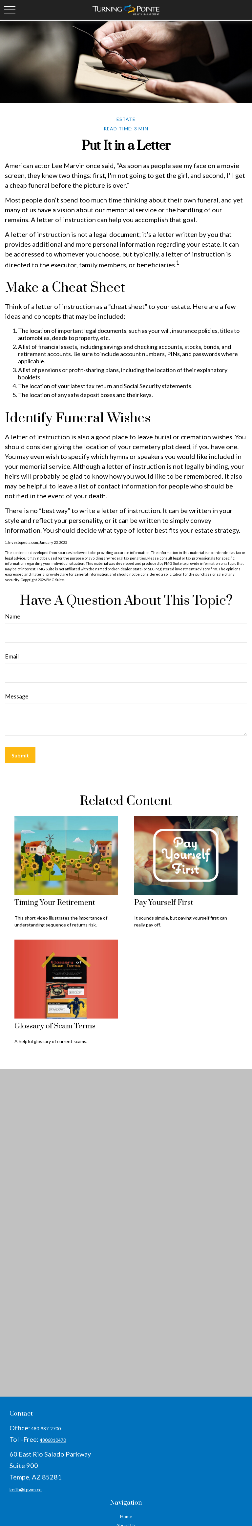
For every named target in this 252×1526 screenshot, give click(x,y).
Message (17, 696)
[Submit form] (20, 755)
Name (12, 616)
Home (126, 1516)
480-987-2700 (46, 1428)
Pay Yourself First (163, 902)
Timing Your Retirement (54, 902)
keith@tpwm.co (26, 1489)
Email (12, 656)
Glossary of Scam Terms (54, 1026)
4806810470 (53, 1440)
